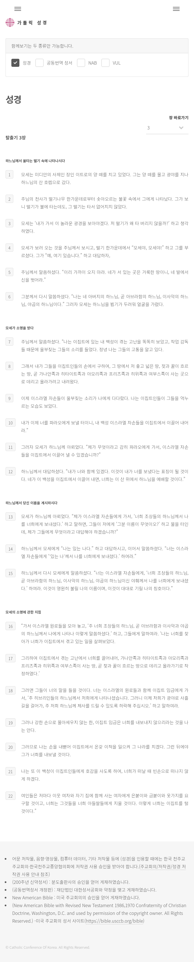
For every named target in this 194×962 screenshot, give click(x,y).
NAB (92, 62)
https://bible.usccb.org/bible (114, 920)
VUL (117, 62)
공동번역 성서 (60, 62)
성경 (27, 62)
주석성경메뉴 (18, 9)
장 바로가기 (178, 117)
